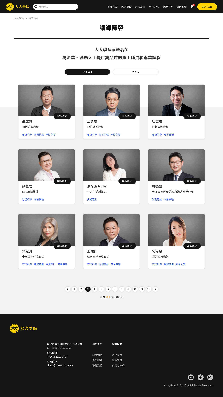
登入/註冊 (207, 6)
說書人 (135, 72)
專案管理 (169, 134)
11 (142, 289)
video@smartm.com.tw (60, 365)
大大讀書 (140, 6)
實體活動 (113, 6)
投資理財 (92, 199)
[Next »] (155, 289)
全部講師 (87, 72)
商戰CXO (154, 6)
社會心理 (181, 264)
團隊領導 (51, 134)
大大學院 (19, 18)
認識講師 (62, 116)
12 (148, 289)
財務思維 (157, 199)
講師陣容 (168, 6)
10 (135, 289)
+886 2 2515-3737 (57, 356)
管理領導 (27, 134)
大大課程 (126, 6)
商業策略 (104, 134)
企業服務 (182, 6)
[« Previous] (67, 289)
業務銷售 (39, 264)
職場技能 (39, 134)
